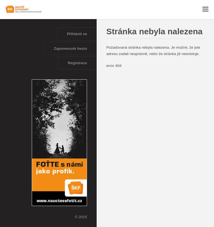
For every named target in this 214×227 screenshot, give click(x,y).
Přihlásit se (77, 34)
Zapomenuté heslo (70, 48)
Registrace (77, 63)
